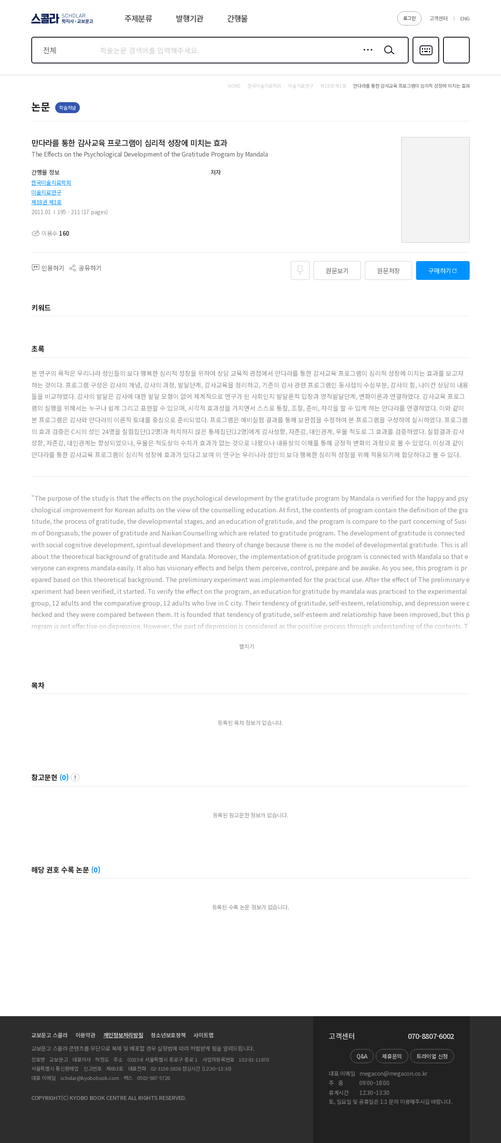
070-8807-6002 (431, 1036)
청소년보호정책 (168, 1035)
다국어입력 (425, 62)
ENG (465, 18)
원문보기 (337, 270)
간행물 (237, 18)
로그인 (409, 17)
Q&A (362, 1056)
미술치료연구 (46, 192)
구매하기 (439, 270)
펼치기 (246, 646)
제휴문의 (392, 1056)
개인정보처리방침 (123, 1035)
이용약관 (86, 1035)
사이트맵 (203, 1035)
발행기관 (190, 18)
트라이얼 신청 (432, 1056)
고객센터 (438, 18)
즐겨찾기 (455, 62)
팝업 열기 (75, 777)
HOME (234, 85)
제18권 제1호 (46, 202)
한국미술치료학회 (51, 182)
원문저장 (388, 270)
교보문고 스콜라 (49, 1035)
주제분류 (138, 18)
